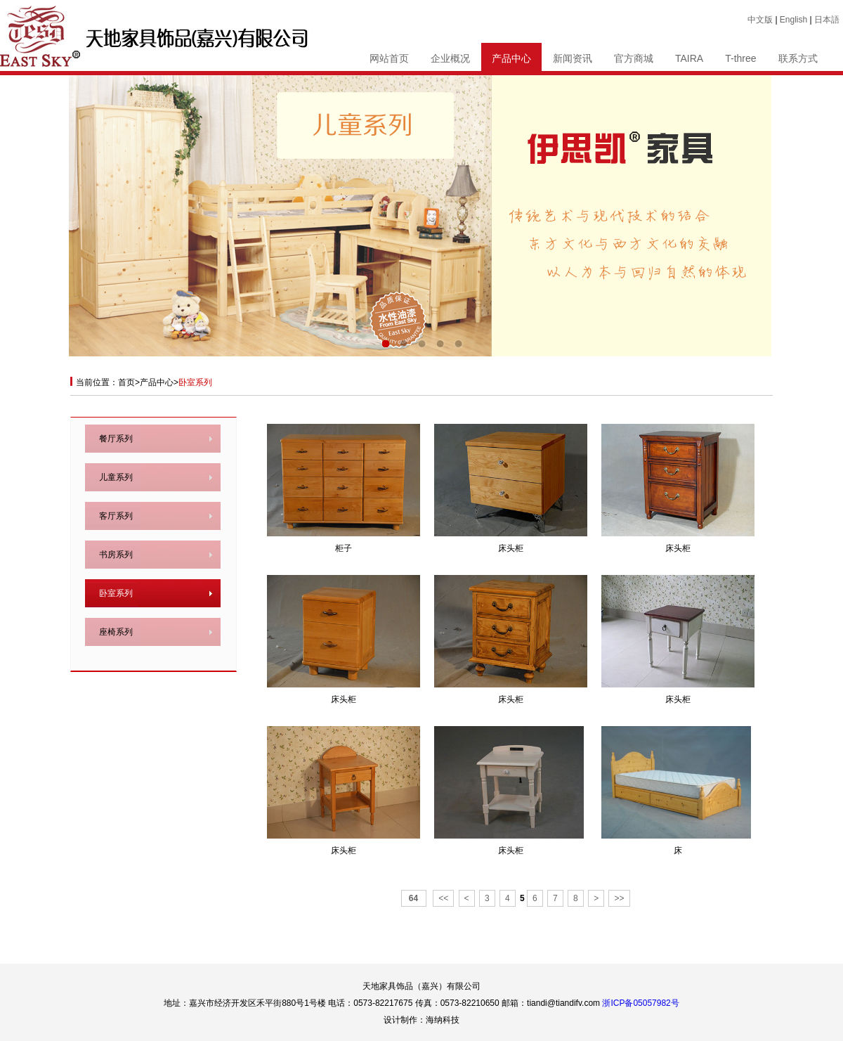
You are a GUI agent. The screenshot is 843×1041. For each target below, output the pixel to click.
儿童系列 (116, 477)
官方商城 (633, 58)
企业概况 (450, 58)
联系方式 (798, 58)
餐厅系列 (116, 439)
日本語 (826, 20)
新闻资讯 (572, 58)
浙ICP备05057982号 (640, 1003)
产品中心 (511, 58)
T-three (740, 58)
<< (443, 898)
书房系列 (116, 555)
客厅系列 (116, 516)
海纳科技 (442, 1020)
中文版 (760, 20)
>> (619, 898)
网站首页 (389, 58)
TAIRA (689, 58)
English (793, 20)
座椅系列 (116, 632)
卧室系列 (116, 593)
